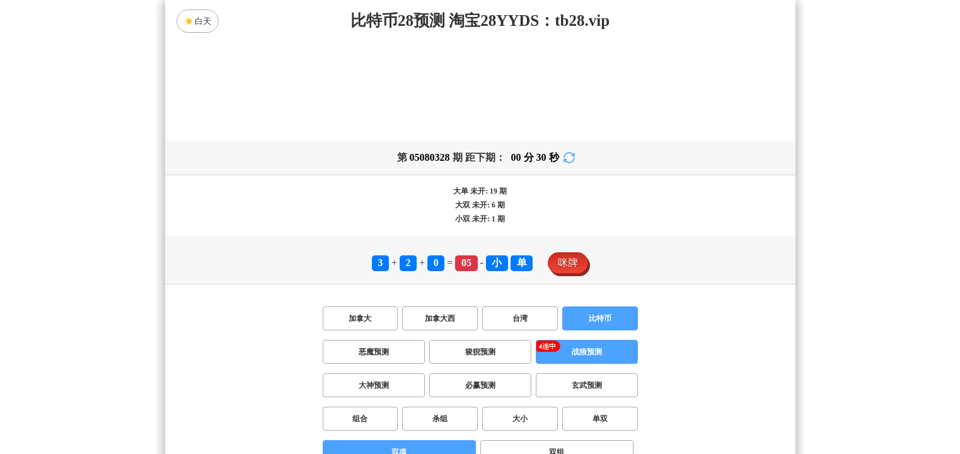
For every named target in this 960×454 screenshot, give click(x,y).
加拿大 (360, 318)
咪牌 (568, 262)
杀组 (440, 418)
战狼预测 (587, 351)
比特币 (600, 318)
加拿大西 (440, 318)
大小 (520, 418)
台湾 (520, 318)
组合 (359, 418)
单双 (600, 418)
